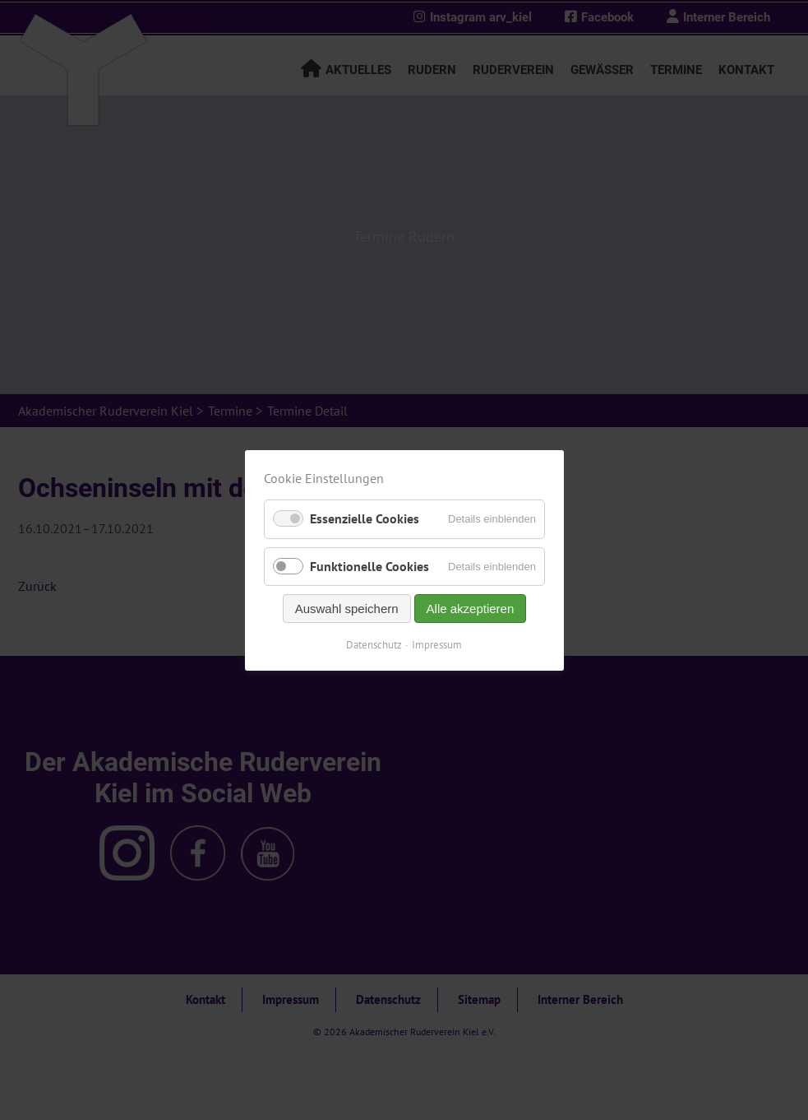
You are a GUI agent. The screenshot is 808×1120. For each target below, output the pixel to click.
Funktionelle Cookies (369, 565)
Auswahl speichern (346, 608)
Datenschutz (374, 644)
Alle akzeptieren (470, 608)
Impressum (437, 644)
